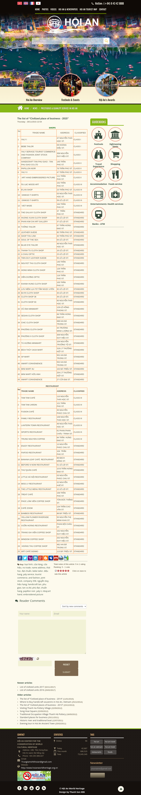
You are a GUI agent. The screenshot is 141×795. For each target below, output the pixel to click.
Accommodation (98, 182)
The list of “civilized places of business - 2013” (41, 703)
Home (37, 9)
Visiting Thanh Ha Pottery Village (35, 706)
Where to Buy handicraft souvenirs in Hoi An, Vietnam (45, 700)
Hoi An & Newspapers (68, 9)
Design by (72, 790)
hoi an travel (110, 740)
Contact (102, 9)
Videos (53, 9)
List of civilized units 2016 (32, 688)
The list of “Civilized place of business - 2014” (41, 697)
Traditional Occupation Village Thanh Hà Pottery (43, 712)
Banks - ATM (98, 222)
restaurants (96, 750)
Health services (115, 202)
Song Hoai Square (28, 709)
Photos (45, 9)
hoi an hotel (110, 745)
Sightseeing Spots (115, 143)
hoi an (96, 740)
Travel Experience (98, 163)
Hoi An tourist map (88, 9)
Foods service (115, 182)
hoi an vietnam (96, 745)
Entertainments (98, 202)
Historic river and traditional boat (36, 718)
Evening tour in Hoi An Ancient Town (37, 721)
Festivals (98, 142)
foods (110, 750)
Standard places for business (33, 715)
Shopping (115, 162)
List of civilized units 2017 (32, 685)
